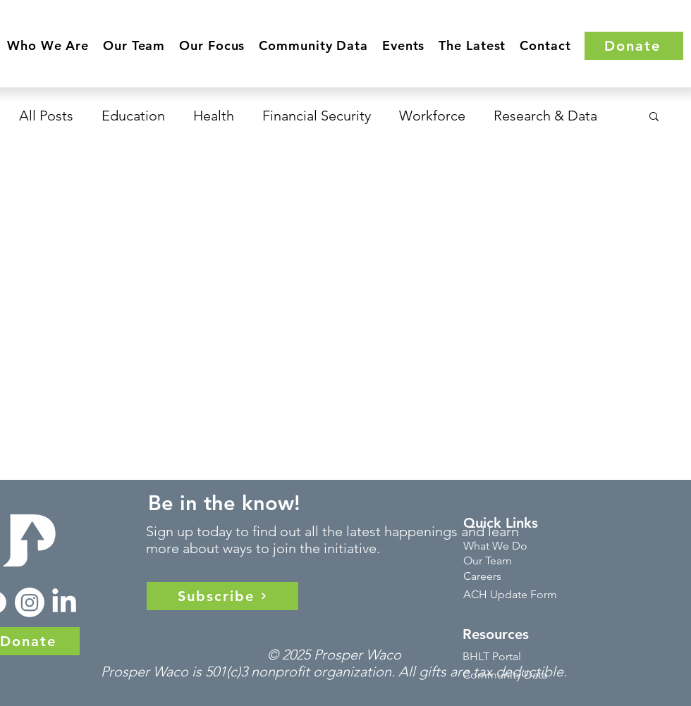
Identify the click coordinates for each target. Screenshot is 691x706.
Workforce (432, 115)
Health (213, 115)
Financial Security (316, 115)
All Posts (46, 115)
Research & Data (545, 115)
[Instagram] (29, 602)
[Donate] (634, 46)
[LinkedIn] (64, 602)
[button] (48, 45)
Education (133, 115)
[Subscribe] (222, 596)
